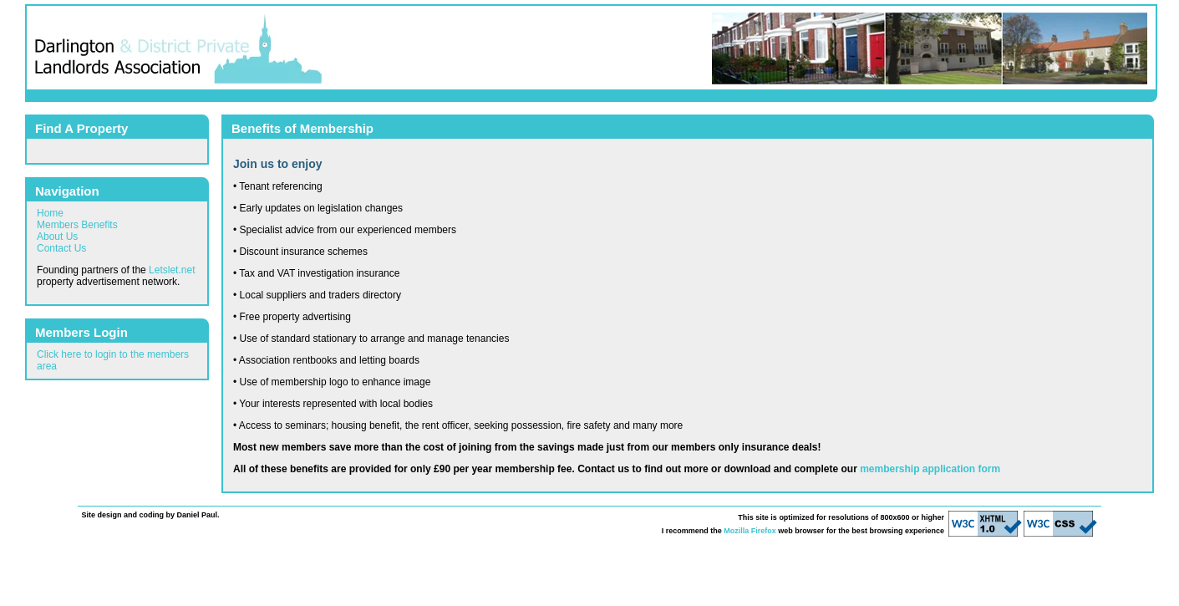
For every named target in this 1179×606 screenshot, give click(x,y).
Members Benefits (77, 225)
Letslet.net (172, 270)
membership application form (930, 469)
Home (50, 213)
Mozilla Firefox (750, 531)
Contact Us (61, 248)
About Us (57, 236)
